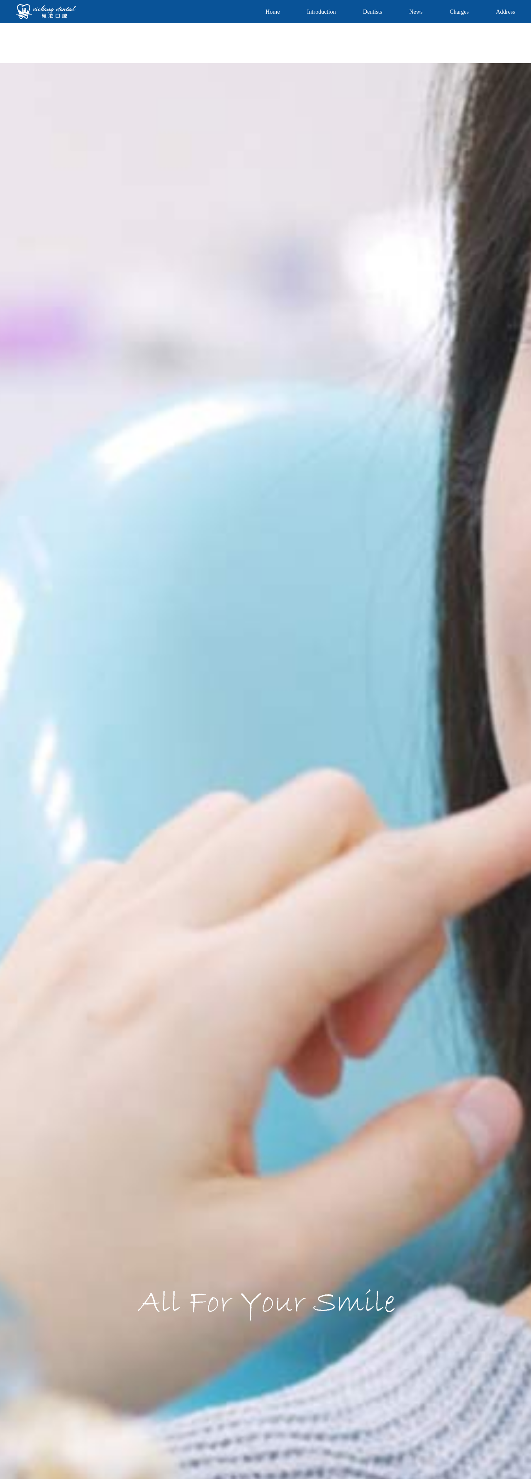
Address (505, 11)
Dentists (372, 11)
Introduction (321, 11)
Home (273, 11)
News (416, 11)
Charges (459, 11)
